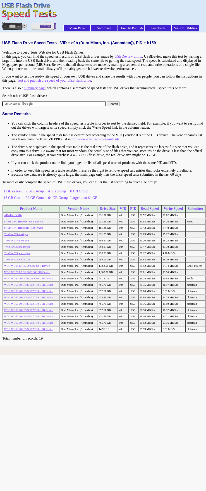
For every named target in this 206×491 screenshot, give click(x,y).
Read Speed (150, 208)
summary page (35, 88)
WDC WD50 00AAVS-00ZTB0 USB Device (28, 284)
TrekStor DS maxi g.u (16, 234)
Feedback (158, 28)
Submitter (195, 208)
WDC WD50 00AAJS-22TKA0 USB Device (28, 278)
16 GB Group (13, 198)
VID (123, 208)
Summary (104, 28)
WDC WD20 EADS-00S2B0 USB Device (27, 272)
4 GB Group (57, 191)
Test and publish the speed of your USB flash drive (54, 80)
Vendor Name (78, 208)
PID (133, 208)
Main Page (77, 28)
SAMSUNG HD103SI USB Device (23, 221)
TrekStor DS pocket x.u (17, 259)
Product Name (31, 208)
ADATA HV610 (13, 215)
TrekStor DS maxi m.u (16, 240)
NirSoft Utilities (185, 28)
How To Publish (131, 28)
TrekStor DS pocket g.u (17, 246)
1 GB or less (13, 191)
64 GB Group (58, 198)
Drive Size (107, 208)
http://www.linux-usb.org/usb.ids (95, 139)
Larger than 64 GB (83, 198)
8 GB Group (79, 191)
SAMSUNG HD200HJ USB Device (23, 227)
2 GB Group (35, 191)
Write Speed (173, 208)
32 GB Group (36, 198)
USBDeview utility (128, 56)
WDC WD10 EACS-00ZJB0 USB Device (27, 265)
